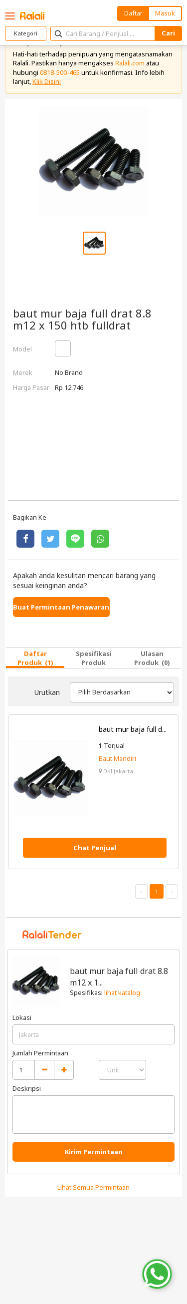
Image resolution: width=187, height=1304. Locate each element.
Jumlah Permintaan (40, 1052)
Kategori (25, 33)
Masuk (165, 12)
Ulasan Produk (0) (152, 658)
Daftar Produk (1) (35, 658)
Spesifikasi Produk (94, 658)
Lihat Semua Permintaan (93, 1187)
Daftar (133, 12)
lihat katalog (122, 992)
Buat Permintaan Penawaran (61, 607)
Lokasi (21, 1017)
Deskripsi (26, 1088)
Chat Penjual (94, 847)
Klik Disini (46, 81)
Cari (168, 32)
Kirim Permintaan (94, 1151)
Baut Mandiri (117, 758)
